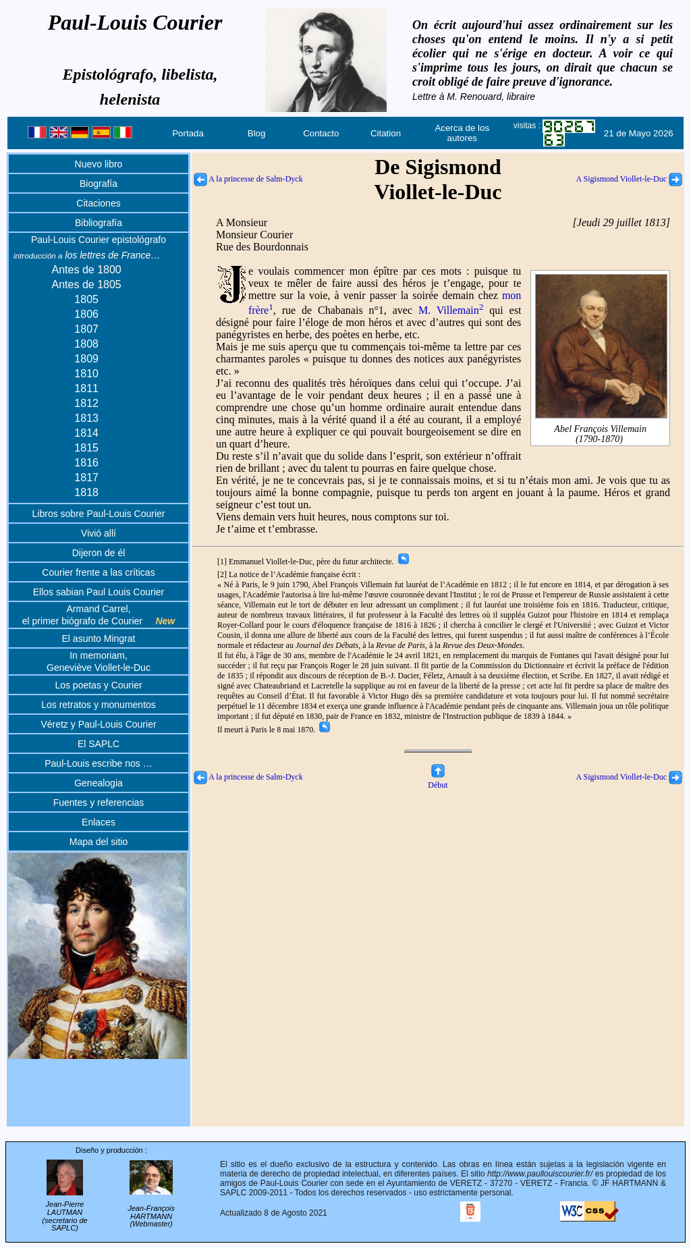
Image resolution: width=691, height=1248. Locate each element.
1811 (86, 388)
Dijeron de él (99, 552)
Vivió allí (98, 533)
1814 (86, 433)
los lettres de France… (86, 255)
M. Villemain (451, 310)
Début (437, 780)
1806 (86, 314)
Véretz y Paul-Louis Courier (98, 724)
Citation (385, 133)
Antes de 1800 (86, 269)
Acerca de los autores (462, 133)
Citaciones (98, 203)
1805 (86, 299)
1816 (86, 462)
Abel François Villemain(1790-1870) (601, 428)
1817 (86, 477)
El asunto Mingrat (99, 638)
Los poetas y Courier (98, 685)
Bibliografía (98, 222)
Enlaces (98, 822)
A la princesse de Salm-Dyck (248, 179)
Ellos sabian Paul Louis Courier (99, 592)
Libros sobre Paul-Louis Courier (98, 513)
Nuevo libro (99, 164)
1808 (86, 344)
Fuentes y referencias (98, 802)
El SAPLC (98, 743)
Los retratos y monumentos (98, 704)
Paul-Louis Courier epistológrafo (98, 239)
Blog (257, 133)
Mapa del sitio (99, 841)
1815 (86, 448)
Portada (188, 133)
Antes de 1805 (86, 284)
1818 (86, 492)
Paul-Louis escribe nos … (99, 763)
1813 (86, 418)
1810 (86, 373)
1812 (86, 403)
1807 (86, 329)
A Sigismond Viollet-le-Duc (629, 179)
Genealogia (98, 783)
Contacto (321, 133)
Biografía (98, 183)
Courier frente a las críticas (98, 572)
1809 (86, 358)
